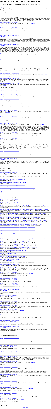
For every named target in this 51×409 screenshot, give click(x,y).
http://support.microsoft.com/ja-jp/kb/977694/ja (8, 123)
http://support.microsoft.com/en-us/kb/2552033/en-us (9, 35)
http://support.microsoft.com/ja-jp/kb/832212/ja (8, 272)
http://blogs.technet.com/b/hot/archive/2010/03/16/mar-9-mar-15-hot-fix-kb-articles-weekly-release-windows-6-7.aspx (21, 224)
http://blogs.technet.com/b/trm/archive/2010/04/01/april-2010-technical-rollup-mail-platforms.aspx (17, 188)
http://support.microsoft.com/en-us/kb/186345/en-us (9, 289)
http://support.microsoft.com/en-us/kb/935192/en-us (9, 73)
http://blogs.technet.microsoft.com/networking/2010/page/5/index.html (12, 179)
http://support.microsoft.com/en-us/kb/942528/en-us (9, 141)
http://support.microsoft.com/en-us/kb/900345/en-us (9, 78)
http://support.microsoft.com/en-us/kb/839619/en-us (9, 314)
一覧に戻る (25, 407)
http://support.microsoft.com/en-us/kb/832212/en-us (9, 338)
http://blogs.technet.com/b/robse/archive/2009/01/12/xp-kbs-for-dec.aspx (13, 256)
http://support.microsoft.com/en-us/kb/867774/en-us (9, 326)
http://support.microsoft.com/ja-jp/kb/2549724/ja (8, 27)
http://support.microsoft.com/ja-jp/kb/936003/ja (8, 138)
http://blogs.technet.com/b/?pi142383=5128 (8, 253)
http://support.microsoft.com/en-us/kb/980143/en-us (9, 151)
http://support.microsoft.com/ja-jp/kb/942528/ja (8, 116)
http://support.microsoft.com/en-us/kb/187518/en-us (9, 264)
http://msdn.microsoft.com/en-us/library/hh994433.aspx (10, 196)
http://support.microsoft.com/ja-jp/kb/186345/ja (8, 295)
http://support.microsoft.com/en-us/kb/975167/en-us (9, 83)
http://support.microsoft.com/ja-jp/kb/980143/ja (8, 158)
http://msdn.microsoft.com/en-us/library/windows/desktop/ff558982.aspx (13, 193)
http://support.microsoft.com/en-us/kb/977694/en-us (9, 99)
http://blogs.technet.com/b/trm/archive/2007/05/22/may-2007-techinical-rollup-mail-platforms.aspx (17, 227)
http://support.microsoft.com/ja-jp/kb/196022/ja (8, 356)
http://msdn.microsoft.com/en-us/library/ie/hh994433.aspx (10, 199)
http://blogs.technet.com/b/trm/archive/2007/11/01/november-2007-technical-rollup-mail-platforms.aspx (18, 241)
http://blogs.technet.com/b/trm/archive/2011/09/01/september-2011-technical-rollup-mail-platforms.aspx (18, 247)
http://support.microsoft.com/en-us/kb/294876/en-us (9, 332)
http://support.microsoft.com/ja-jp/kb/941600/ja (8, 132)
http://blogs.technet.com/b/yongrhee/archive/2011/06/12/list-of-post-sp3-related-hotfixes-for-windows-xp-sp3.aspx (20, 217)
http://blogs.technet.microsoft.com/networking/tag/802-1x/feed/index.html (13, 182)
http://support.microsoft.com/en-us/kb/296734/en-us (9, 259)
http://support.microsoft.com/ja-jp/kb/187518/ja (8, 305)
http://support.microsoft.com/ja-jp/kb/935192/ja (8, 172)
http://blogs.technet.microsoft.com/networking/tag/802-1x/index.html (12, 185)
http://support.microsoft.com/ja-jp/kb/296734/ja (8, 283)
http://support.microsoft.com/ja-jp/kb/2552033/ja (8, 22)
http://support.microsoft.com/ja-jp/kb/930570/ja (8, 110)
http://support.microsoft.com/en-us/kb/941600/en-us (9, 53)
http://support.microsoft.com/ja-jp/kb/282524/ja (8, 301)
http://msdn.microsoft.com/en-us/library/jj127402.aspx (9, 202)
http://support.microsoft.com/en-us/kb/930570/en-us (9, 64)
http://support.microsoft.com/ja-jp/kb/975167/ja (8, 165)
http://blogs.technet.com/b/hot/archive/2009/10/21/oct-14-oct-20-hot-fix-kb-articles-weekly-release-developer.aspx (20, 244)
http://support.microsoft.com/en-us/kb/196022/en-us (9, 267)
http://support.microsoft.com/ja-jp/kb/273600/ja (8, 278)
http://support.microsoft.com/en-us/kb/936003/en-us (9, 59)
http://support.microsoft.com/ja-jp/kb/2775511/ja (8, 14)
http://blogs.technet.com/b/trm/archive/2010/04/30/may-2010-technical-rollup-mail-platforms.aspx (17, 230)
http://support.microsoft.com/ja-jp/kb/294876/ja (8, 345)
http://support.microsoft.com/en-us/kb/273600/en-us (9, 320)
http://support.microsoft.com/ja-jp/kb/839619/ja (8, 309)
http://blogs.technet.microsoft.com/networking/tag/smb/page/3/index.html (13, 250)
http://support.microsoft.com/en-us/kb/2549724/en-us (9, 44)
